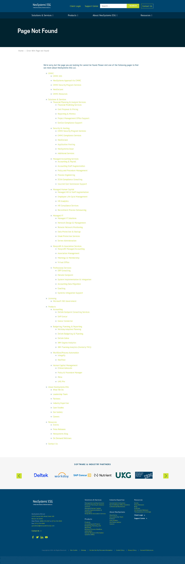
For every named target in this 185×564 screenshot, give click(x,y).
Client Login (75, 6)
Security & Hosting (61, 128)
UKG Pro (61, 381)
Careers (56, 416)
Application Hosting (66, 144)
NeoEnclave (58, 89)
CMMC (51, 73)
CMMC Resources (60, 94)
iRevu (60, 377)
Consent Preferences (146, 550)
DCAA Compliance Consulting (70, 179)
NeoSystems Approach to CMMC (67, 80)
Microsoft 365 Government (64, 301)
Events (56, 425)
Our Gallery (58, 412)
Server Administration (67, 240)
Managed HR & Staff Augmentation (73, 192)
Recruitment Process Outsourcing (72, 210)
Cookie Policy (119, 550)
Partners (56, 398)
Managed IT (58, 215)
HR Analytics (63, 201)
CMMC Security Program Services (67, 85)
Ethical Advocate (65, 368)
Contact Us (147, 6)
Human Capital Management (65, 365)
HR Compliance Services (68, 205)
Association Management (68, 253)
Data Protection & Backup (69, 231)
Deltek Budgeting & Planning (70, 333)
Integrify (61, 355)
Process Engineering (66, 175)
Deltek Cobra (63, 338)
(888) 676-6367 (45, 521)
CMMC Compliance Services (69, 135)
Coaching (61, 288)
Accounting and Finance (92, 524)
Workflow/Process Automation (66, 352)
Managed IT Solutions (67, 218)
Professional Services (62, 268)
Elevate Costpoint (65, 275)
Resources (52, 422)
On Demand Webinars (62, 438)
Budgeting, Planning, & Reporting (67, 326)
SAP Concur (62, 316)
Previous (18, 476)
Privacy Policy (132, 550)
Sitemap (82, 550)
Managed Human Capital (63, 189)
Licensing (52, 298)
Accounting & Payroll (67, 161)
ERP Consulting (64, 270)
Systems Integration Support (70, 293)
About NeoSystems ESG (58, 387)
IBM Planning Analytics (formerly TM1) (74, 347)
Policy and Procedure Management (72, 170)
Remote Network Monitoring (70, 227)
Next (166, 476)
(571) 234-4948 (40, 523)
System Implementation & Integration (74, 279)
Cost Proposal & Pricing (68, 109)
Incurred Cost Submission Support (72, 184)
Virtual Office (63, 262)
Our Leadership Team (116, 517)
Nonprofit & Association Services (67, 246)
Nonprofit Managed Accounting (71, 249)
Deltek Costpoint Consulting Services (73, 312)
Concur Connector (65, 321)
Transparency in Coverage (142, 512)
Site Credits (72, 550)
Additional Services (66, 153)
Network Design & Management (72, 222)
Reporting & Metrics (67, 113)
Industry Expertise (61, 403)
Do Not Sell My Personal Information (100, 550)
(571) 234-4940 (57, 521)
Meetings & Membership (68, 258)
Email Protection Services (69, 236)
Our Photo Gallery (115, 522)
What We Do (58, 389)
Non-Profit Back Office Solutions (119, 505)
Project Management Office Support (73, 118)
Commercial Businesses (117, 506)
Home (20, 50)
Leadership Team (60, 394)
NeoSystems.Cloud (66, 149)
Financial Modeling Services (70, 105)
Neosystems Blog (60, 433)
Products (52, 306)
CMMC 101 (57, 76)
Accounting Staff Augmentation (71, 166)
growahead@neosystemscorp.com (43, 526)
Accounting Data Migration (69, 284)
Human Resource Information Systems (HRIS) (94, 533)
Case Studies (58, 407)
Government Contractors (117, 503)
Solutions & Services (57, 99)
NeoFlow (61, 360)
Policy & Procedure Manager (70, 372)
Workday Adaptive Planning (69, 329)
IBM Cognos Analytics (67, 342)
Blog (135, 506)
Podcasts (137, 508)
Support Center (91, 6)
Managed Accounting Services (65, 159)
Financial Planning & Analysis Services (69, 102)
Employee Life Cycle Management (72, 196)
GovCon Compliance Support (70, 122)
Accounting (58, 309)
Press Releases (59, 429)
